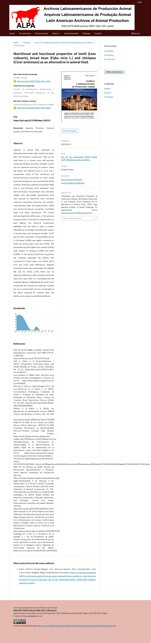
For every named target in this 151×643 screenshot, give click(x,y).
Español (107, 92)
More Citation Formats (72, 218)
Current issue (25, 33)
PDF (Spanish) (71, 131)
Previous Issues (41, 33)
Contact (97, 33)
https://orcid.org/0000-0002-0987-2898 (33, 108)
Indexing (86, 33)
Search (136, 33)
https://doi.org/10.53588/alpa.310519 (31, 120)
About (55, 33)
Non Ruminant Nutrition (71, 179)
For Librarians (109, 59)
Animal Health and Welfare (73, 183)
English (107, 88)
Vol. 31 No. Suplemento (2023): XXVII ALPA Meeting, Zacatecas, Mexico (64, 42)
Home (12, 33)
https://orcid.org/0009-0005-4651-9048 (33, 81)
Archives (26, 42)
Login (140, 2)
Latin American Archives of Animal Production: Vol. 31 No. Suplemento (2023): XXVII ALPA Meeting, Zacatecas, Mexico (57, 579)
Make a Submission (114, 72)
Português (108, 97)
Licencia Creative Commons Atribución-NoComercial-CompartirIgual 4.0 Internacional (78, 625)
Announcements (71, 33)
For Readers (109, 51)
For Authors (109, 55)
